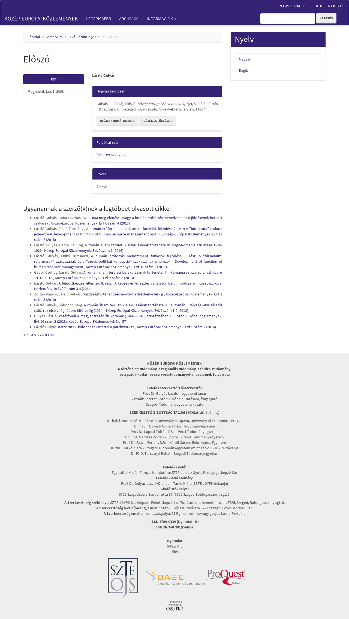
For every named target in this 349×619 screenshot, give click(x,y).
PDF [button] (53, 79)
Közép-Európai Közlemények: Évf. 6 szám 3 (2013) (94, 277)
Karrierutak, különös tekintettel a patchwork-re (96, 326)
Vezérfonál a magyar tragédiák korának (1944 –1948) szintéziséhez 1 (115, 315)
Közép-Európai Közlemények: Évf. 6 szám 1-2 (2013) (147, 310)
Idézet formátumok (117, 121)
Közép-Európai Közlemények (41, 18)
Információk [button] (161, 18)
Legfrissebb (98, 18)
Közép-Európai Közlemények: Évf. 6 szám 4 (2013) (90, 223)
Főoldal (34, 36)
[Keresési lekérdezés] (287, 18)
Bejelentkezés (329, 5)
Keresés (326, 18)
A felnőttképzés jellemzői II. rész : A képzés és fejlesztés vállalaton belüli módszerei (128, 283)
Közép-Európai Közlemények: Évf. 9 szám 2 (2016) (176, 326)
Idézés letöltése (157, 121)
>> (52, 335)
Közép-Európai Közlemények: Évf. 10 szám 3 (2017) (126, 266)
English (245, 70)
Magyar (245, 59)
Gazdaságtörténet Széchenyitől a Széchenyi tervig (123, 294)
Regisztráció (292, 5)
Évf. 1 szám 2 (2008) (85, 36)
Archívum (129, 18)
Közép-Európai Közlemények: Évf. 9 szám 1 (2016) (83, 250)
